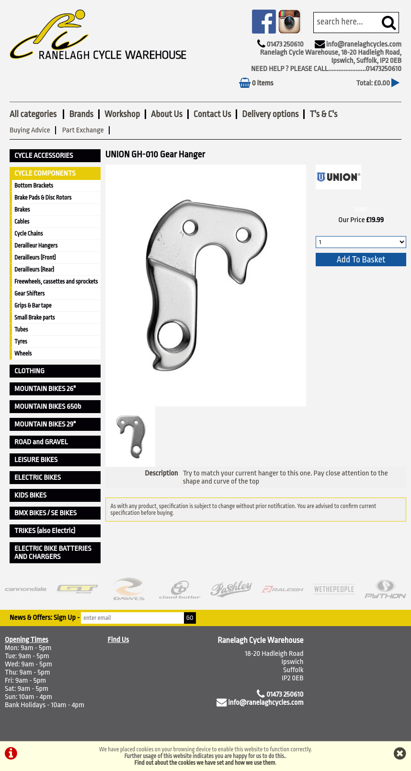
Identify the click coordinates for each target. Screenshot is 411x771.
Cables (21, 221)
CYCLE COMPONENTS (45, 173)
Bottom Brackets (33, 185)
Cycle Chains (28, 233)
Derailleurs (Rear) (34, 269)
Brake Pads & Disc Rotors (42, 197)
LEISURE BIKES (35, 460)
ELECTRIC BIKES (37, 478)
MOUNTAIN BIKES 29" (45, 424)
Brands (81, 114)
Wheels (23, 353)
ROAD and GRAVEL (41, 442)
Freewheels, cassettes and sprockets (56, 281)
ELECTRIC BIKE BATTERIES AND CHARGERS (52, 553)
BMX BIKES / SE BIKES (45, 513)
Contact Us (212, 114)
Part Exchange (83, 130)
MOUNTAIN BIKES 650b (47, 407)
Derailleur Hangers (35, 245)
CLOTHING (29, 371)
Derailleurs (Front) (35, 257)
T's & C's (323, 114)
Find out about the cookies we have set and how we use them (205, 762)
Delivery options (270, 114)
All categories (34, 114)
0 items (256, 83)
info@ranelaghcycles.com (363, 44)
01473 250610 (284, 44)
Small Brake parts (34, 317)
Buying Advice (30, 130)
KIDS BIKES (30, 495)
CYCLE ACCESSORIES (43, 156)
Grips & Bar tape (32, 305)
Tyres (20, 341)
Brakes (22, 209)
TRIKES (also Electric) (44, 531)
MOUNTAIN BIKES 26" (45, 389)
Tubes (21, 329)
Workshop (122, 114)
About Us (167, 114)
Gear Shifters (29, 293)
